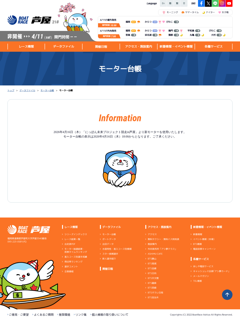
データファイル (27, 90)
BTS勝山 (152, 258)
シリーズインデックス (75, 234)
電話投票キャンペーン (204, 248)
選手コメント (71, 266)
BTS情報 (197, 244)
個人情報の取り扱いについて (110, 315)
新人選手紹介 (109, 258)
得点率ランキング (73, 261)
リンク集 (81, 315)
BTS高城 (152, 263)
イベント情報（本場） (204, 239)
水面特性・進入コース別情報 (117, 248)
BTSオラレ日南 (155, 292)
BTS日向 (152, 273)
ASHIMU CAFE (155, 253)
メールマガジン (201, 276)
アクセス (152, 234)
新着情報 (197, 234)
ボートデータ (109, 239)
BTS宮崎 (152, 287)
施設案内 (152, 244)
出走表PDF (69, 244)
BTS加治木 (153, 297)
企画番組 (69, 271)
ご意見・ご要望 (19, 315)
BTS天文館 (153, 278)
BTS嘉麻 (152, 282)
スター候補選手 (110, 253)
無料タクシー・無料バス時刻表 (163, 239)
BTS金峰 (152, 268)
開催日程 (101, 47)
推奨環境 (64, 315)
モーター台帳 (47, 90)
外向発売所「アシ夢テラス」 (162, 248)
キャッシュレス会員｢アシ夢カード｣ (211, 271)
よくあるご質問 (44, 315)
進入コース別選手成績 (75, 256)
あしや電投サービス (203, 266)
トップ (11, 90)
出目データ (108, 244)
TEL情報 (197, 281)
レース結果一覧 (72, 239)
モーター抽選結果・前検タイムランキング (75, 250)
